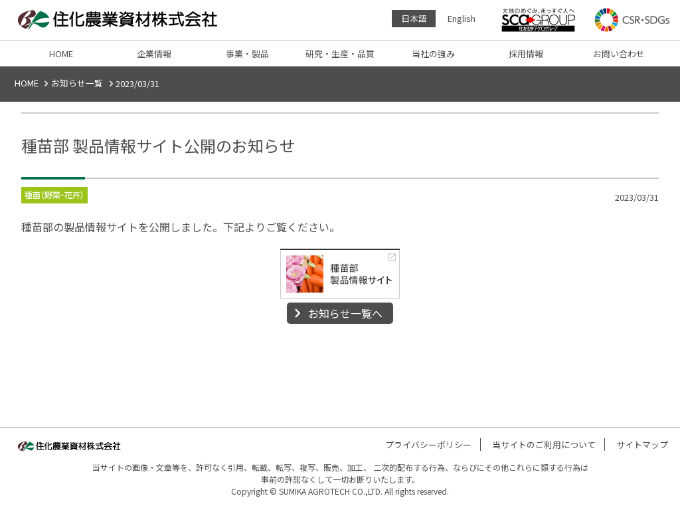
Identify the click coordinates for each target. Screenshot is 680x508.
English (461, 18)
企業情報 (154, 53)
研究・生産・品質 (340, 53)
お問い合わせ (619, 53)
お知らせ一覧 (77, 83)
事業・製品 (247, 53)
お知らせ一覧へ (345, 313)
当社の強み (433, 53)
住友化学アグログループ (538, 20)
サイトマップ (642, 444)
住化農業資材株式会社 (121, 20)
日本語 (414, 18)
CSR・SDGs (632, 20)
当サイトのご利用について (544, 444)
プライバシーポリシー (428, 444)
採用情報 (526, 53)
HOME (61, 53)
